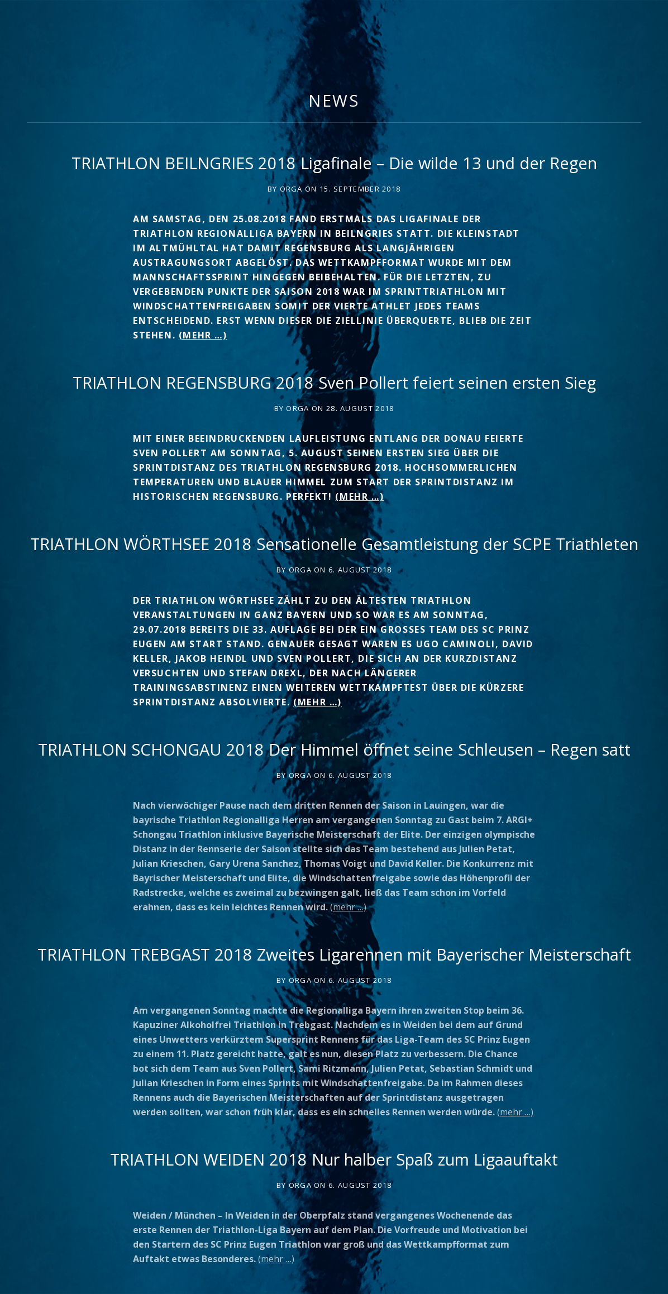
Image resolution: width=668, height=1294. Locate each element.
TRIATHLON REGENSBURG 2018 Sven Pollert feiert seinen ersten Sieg (334, 382)
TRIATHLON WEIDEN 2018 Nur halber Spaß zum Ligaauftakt (334, 1159)
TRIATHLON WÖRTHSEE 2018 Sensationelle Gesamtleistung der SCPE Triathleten (334, 544)
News (334, 100)
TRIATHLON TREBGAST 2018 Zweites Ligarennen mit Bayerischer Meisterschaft (334, 954)
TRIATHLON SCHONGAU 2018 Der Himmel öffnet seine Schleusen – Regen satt (334, 749)
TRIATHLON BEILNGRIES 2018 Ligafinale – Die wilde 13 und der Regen (334, 163)
